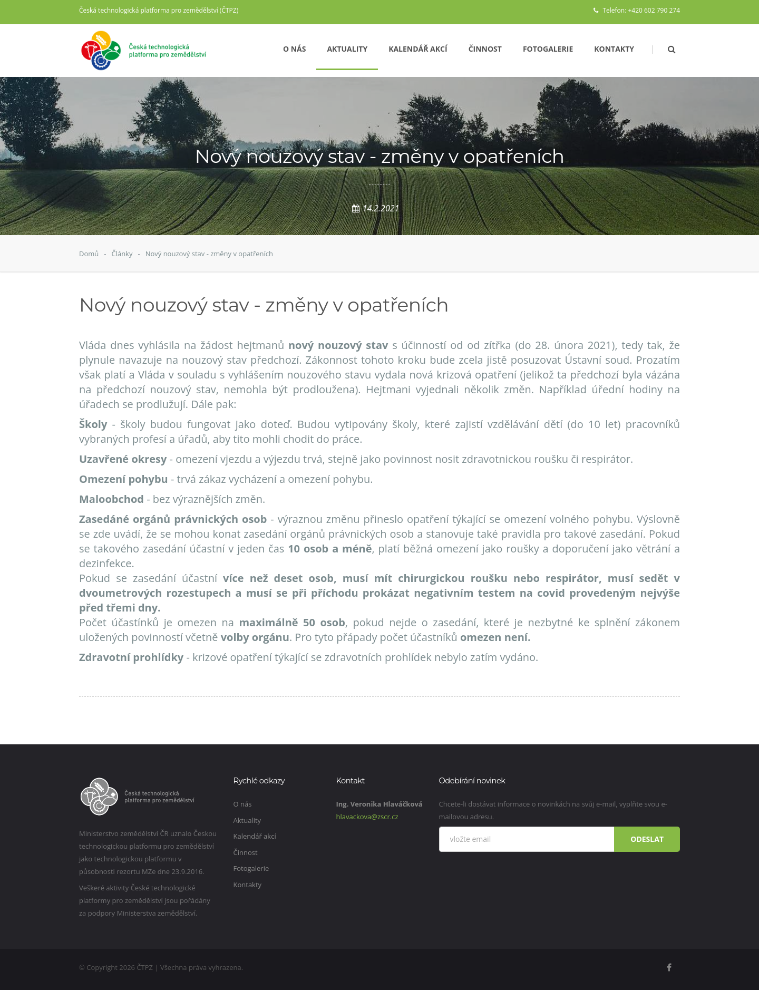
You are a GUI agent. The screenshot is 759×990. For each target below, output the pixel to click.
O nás (294, 49)
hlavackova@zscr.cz (367, 816)
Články (121, 253)
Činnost (485, 49)
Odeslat (647, 839)
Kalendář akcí (417, 49)
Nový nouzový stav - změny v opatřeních (209, 253)
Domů (89, 253)
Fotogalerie (548, 49)
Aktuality (347, 49)
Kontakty (614, 49)
